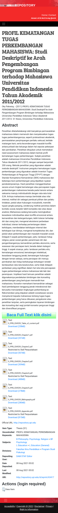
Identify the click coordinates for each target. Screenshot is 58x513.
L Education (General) (39, 445)
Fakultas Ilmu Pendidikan (27, 449)
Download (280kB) (16, 402)
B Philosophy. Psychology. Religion (32, 439)
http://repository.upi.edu (25, 422)
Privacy (49, 506)
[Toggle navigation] (3, 24)
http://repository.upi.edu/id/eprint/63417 (35, 477)
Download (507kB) (16, 353)
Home (44, 15)
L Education (21, 445)
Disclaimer (39, 506)
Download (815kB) (16, 417)
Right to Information (29, 509)
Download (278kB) (16, 391)
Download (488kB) (16, 379)
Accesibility (9, 506)
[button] (3, 489)
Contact (52, 15)
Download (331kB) (16, 338)
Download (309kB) (16, 364)
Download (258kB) (16, 326)
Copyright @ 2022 (24, 506)
